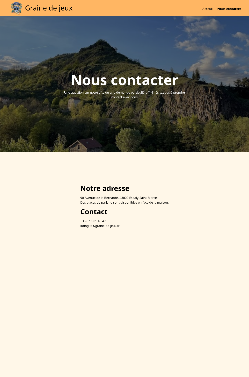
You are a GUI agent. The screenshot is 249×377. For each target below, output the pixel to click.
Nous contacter (229, 9)
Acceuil (208, 9)
